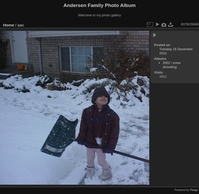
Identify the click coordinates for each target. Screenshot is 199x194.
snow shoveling (172, 65)
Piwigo (194, 189)
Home (8, 25)
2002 (166, 63)
